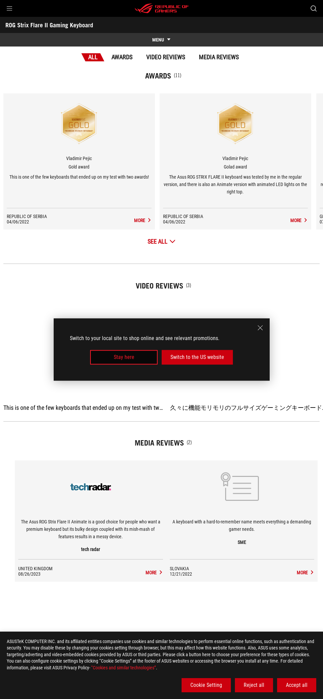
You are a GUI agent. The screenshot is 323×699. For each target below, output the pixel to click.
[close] (260, 328)
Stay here (124, 357)
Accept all (296, 685)
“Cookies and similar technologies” (123, 667)
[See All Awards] (161, 241)
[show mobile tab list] (161, 40)
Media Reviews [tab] (219, 57)
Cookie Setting (206, 685)
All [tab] (93, 57)
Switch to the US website (197, 357)
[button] (9, 8)
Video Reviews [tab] (165, 57)
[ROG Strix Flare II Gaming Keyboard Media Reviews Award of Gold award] (153, 220)
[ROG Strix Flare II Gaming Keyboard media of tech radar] (155, 573)
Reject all (254, 685)
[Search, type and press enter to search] (313, 8)
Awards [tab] (121, 57)
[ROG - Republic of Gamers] (162, 8)
